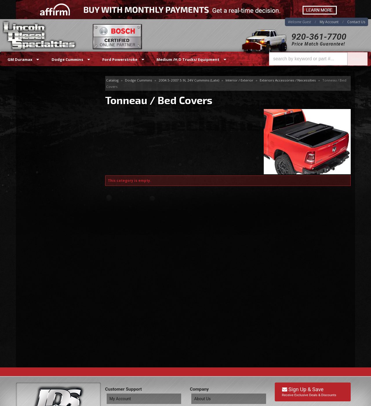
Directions (47, 341)
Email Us (41, 213)
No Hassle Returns (51, 182)
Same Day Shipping (52, 149)
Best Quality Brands (52, 165)
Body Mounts (37, 96)
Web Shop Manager (336, 401)
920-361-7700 (318, 37)
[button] (318, 59)
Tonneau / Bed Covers (47, 105)
